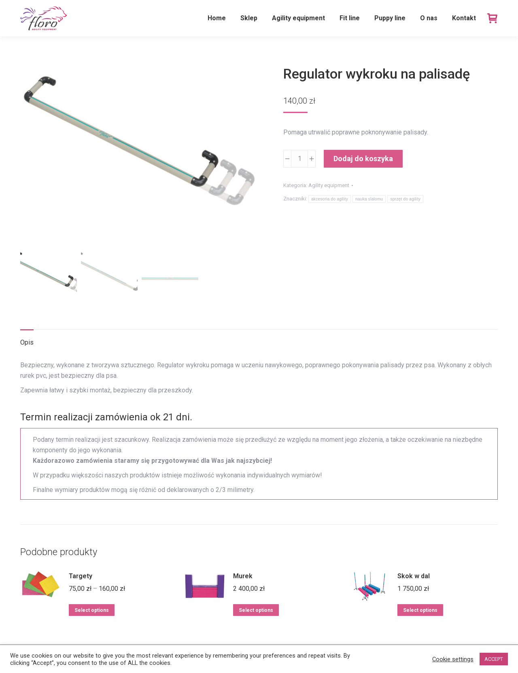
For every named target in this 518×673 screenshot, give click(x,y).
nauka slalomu (369, 199)
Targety (80, 576)
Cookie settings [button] (452, 659)
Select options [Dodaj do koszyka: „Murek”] (256, 610)
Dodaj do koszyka (363, 158)
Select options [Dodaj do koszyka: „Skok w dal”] (420, 610)
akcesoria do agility (329, 199)
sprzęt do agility (405, 199)
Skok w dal (413, 576)
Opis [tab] (27, 342)
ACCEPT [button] (493, 659)
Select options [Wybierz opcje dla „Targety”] (91, 610)
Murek (243, 576)
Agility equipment (328, 185)
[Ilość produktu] (299, 159)
